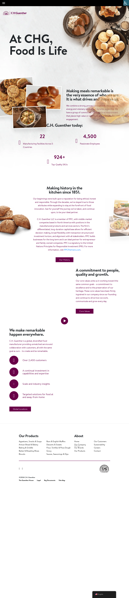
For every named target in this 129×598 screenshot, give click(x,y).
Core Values (84, 396)
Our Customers (100, 553)
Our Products (79, 563)
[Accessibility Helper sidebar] (126, 3)
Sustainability (99, 557)
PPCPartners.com (72, 305)
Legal (39, 593)
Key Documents (49, 593)
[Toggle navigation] (3, 3)
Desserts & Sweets (54, 557)
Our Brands (79, 560)
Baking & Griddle (26, 560)
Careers (97, 560)
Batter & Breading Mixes (29, 563)
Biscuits (22, 566)
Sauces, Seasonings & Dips (57, 566)
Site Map (62, 593)
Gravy (48, 563)
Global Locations (20, 523)
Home (76, 553)
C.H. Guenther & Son (17, 13)
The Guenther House (26, 593)
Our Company (80, 557)
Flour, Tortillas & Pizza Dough (58, 560)
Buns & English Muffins (55, 553)
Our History (64, 315)
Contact (97, 563)
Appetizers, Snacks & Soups (30, 553)
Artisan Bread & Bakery (28, 557)
